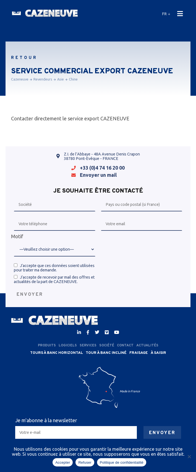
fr (165, 14)
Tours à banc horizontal (56, 353)
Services (88, 345)
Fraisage (138, 353)
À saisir (158, 353)
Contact (125, 345)
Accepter (62, 462)
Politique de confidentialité (121, 462)
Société (106, 345)
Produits (47, 345)
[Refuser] (189, 456)
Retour (24, 58)
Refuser (84, 462)
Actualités (147, 345)
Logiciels (68, 345)
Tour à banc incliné (106, 353)
